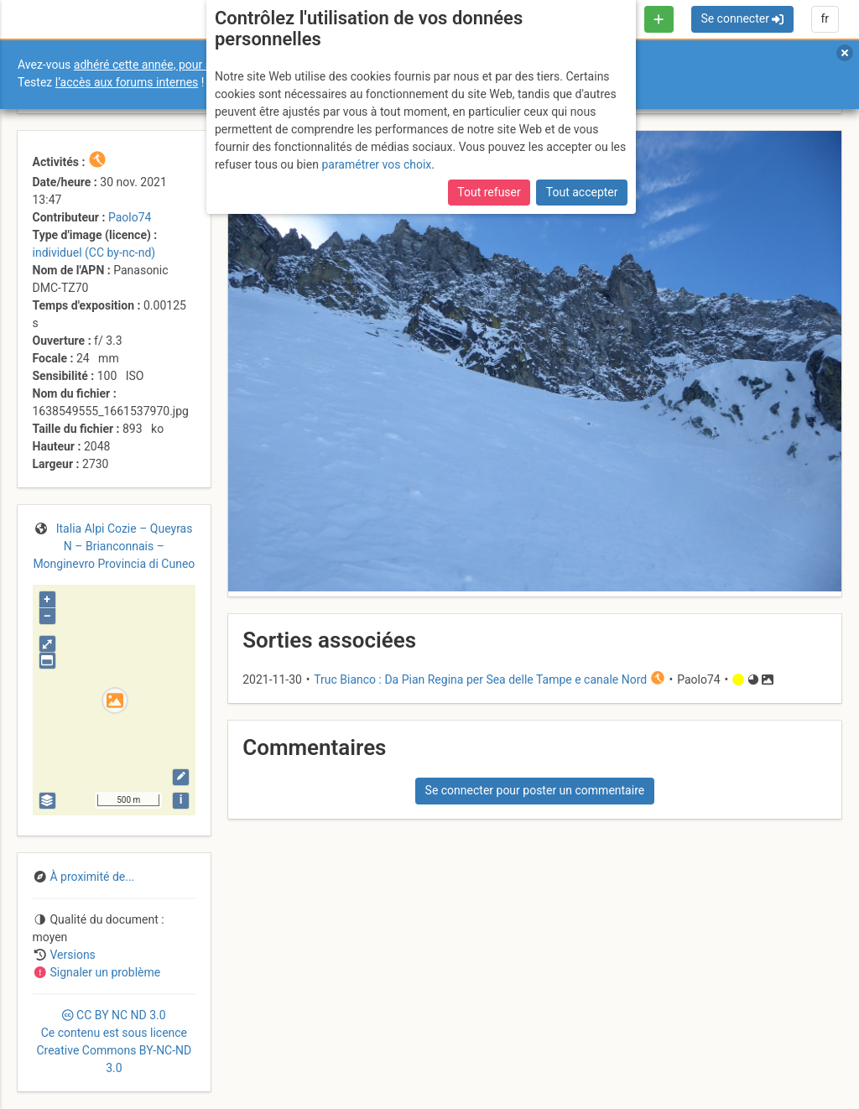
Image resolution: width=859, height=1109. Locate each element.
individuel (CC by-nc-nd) (94, 252)
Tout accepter (582, 192)
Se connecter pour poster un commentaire (535, 790)
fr (824, 18)
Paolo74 (129, 217)
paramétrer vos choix (376, 164)
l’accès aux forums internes (127, 82)
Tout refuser (488, 192)
